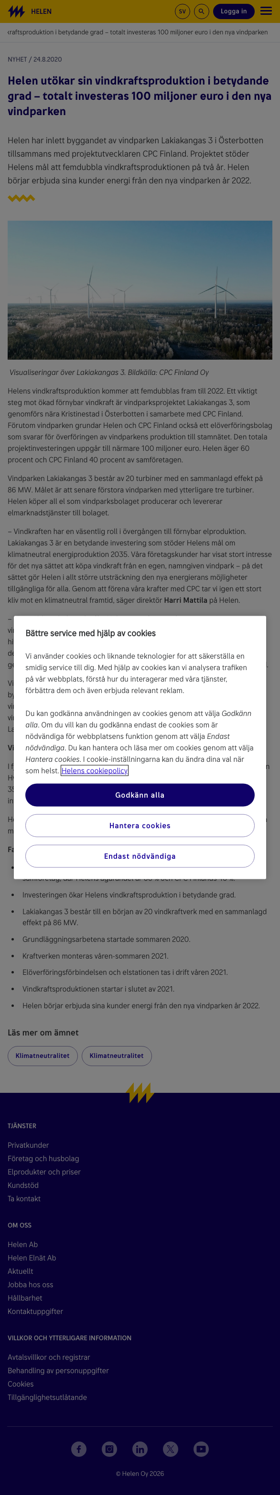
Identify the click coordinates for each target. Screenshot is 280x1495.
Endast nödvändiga (140, 856)
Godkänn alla (140, 795)
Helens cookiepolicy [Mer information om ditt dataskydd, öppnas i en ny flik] (95, 770)
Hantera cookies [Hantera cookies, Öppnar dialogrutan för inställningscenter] (140, 825)
